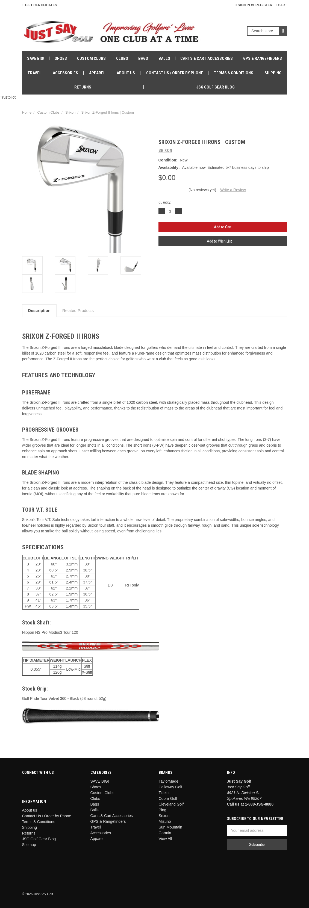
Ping (162, 810)
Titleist (164, 793)
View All (165, 838)
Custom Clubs (91, 58)
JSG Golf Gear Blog (215, 87)
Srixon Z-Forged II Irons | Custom (107, 112)
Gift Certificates (39, 5)
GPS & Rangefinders (262, 58)
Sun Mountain (170, 827)
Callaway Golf (170, 787)
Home (27, 112)
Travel (35, 72)
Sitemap (29, 844)
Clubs (122, 58)
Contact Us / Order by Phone (174, 72)
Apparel (97, 72)
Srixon (70, 112)
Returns (82, 87)
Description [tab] (39, 310)
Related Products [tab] (78, 310)
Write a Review (233, 190)
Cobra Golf (168, 798)
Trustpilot (8, 97)
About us (126, 72)
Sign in (243, 5)
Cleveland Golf (171, 804)
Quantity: (164, 202)
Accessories (65, 72)
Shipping (272, 72)
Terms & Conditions (233, 72)
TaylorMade (168, 781)
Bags (143, 58)
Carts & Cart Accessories (206, 58)
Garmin (165, 833)
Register (263, 5)
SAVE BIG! (35, 58)
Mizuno (165, 821)
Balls (164, 58)
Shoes (61, 58)
